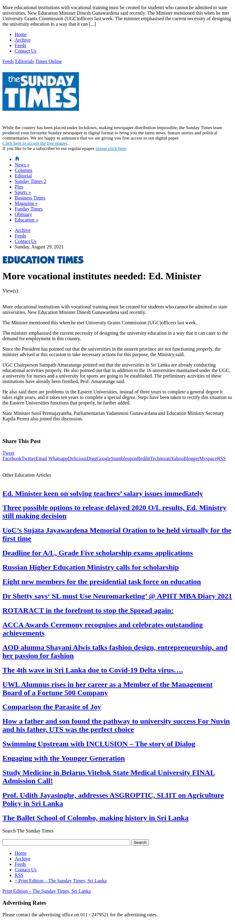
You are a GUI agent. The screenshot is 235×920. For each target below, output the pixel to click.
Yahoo (177, 458)
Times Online (48, 61)
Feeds (20, 45)
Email (41, 458)
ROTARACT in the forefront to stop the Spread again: (87, 610)
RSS (221, 458)
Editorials (24, 61)
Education (26, 219)
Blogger (192, 458)
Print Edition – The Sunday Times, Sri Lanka (61, 880)
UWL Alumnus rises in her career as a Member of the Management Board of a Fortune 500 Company (107, 688)
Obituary (23, 214)
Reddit (143, 458)
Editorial (23, 175)
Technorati (160, 458)
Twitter (28, 458)
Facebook (11, 458)
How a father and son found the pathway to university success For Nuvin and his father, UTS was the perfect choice (116, 725)
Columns (23, 170)
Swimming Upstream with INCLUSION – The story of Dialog (98, 744)
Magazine (26, 203)
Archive (23, 40)
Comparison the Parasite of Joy (51, 707)
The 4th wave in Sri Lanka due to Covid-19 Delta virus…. (92, 670)
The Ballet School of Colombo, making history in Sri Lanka (95, 818)
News (22, 164)
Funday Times (29, 208)
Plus (19, 186)
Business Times (30, 197)
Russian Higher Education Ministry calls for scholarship (90, 567)
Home (21, 34)
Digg (91, 458)
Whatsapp (58, 458)
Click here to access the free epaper (34, 143)
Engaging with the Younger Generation (63, 758)
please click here (110, 148)
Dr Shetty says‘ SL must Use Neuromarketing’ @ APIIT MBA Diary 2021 (117, 596)
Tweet (8, 453)
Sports (23, 192)
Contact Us (26, 51)
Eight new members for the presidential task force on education (101, 582)
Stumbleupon (124, 458)
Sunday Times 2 (30, 181)
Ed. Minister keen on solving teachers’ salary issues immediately (102, 493)
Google (103, 458)
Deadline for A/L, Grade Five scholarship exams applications (97, 553)
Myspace (208, 458)
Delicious (77, 458)
